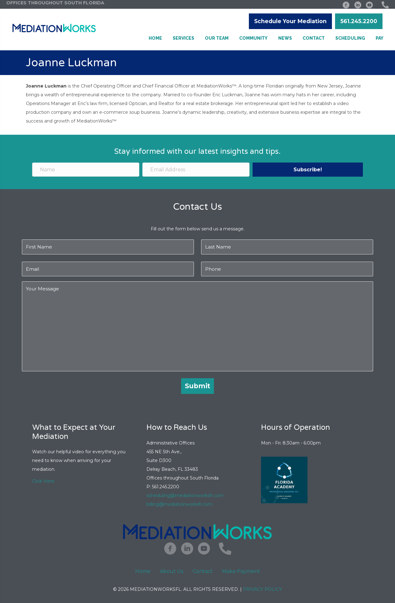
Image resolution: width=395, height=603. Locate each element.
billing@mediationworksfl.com (180, 504)
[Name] (85, 170)
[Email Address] (195, 170)
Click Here (43, 481)
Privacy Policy (262, 589)
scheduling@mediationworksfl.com (185, 495)
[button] (290, 21)
